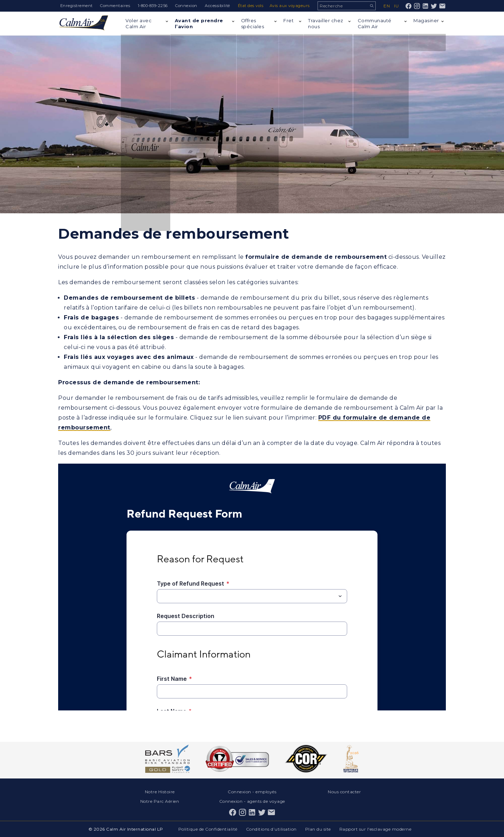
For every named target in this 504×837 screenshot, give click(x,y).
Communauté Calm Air (375, 23)
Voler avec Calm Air (138, 23)
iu (396, 5)
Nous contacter (344, 791)
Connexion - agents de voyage (252, 801)
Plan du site (318, 829)
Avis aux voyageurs (290, 5)
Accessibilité (217, 5)
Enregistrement (76, 5)
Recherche (371, 6)
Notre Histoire (160, 791)
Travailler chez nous (325, 23)
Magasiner (426, 20)
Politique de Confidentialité (208, 829)
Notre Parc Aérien (159, 801)
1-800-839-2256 (153, 5)
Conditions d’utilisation (271, 829)
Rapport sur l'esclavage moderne (375, 829)
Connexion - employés (252, 791)
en (386, 5)
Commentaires (115, 5)
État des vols (251, 5)
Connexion (186, 5)
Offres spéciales (252, 23)
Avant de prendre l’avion (199, 23)
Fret (288, 20)
